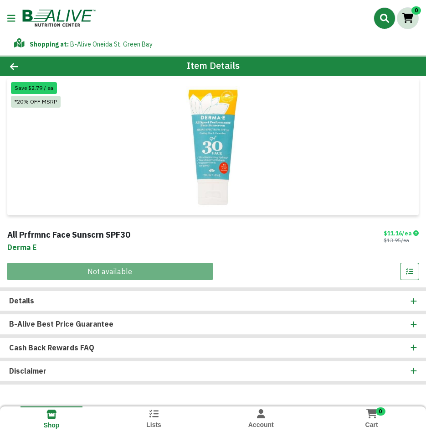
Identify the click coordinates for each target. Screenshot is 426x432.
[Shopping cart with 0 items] (408, 18)
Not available (109, 271)
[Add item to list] (409, 271)
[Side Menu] (11, 18)
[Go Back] (58, 66)
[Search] (384, 18)
